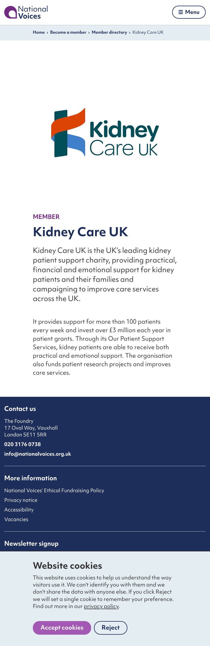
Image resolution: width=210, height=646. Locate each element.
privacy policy (101, 606)
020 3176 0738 (22, 444)
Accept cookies (61, 627)
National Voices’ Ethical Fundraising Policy (54, 490)
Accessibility (19, 509)
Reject (114, 629)
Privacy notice (20, 500)
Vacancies (16, 519)
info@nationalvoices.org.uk (37, 453)
